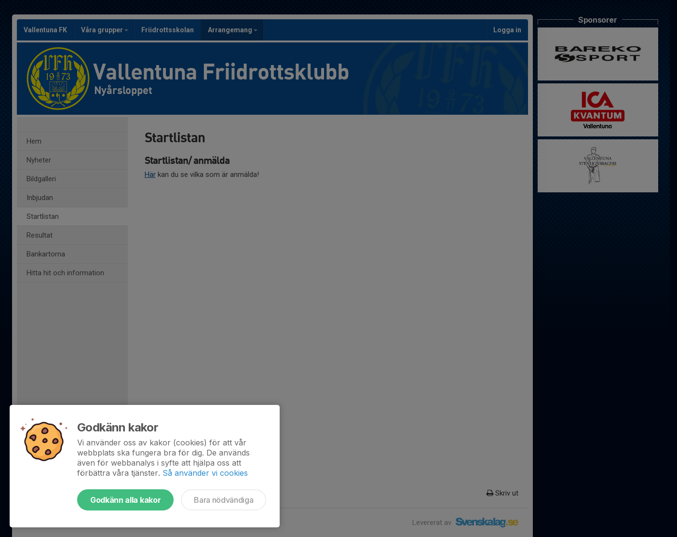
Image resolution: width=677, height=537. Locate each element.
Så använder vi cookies (205, 473)
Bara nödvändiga (223, 500)
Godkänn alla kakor (125, 500)
